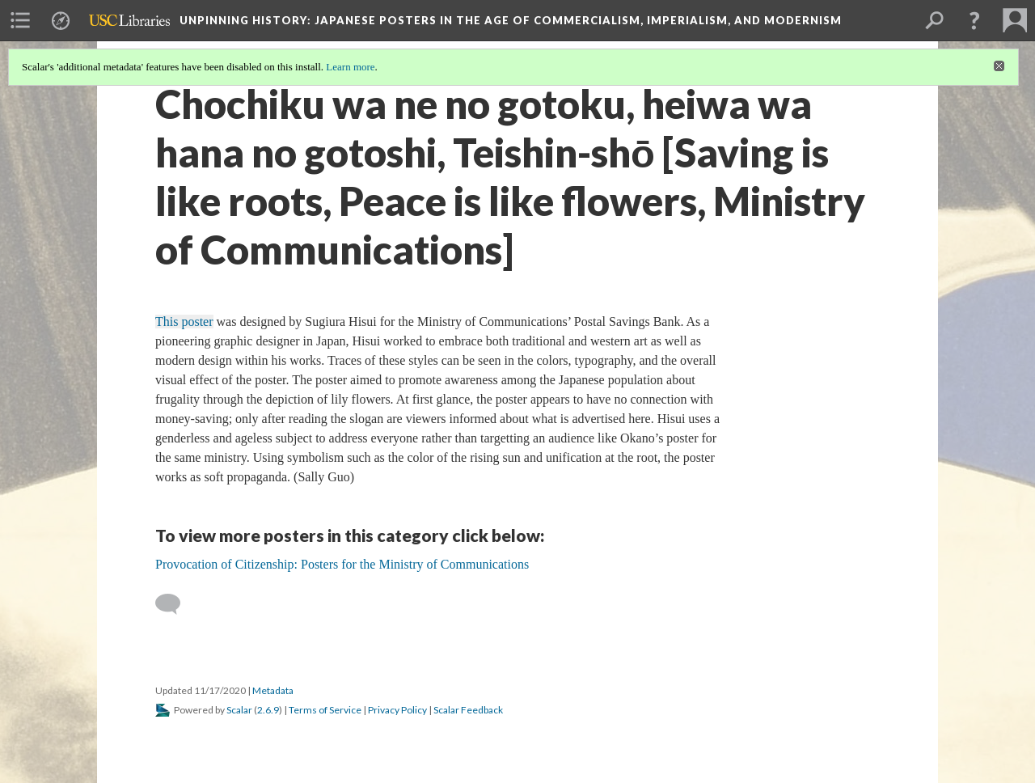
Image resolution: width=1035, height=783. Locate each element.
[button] (974, 20)
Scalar (239, 710)
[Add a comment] (175, 604)
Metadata (273, 690)
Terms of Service (325, 710)
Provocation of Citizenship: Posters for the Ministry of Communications (342, 564)
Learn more (350, 67)
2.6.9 (268, 710)
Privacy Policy (397, 710)
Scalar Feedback (468, 710)
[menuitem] (20, 20)
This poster (184, 321)
